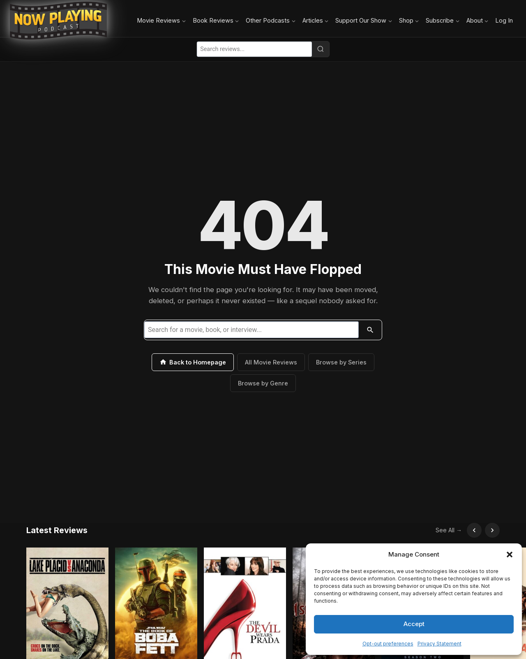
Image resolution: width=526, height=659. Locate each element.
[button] (509, 554)
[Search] (320, 49)
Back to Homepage (192, 362)
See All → (449, 530)
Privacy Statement (439, 643)
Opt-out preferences (387, 643)
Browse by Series (341, 362)
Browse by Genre (263, 383)
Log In (504, 20)
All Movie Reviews (271, 362)
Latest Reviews (57, 530)
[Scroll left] (474, 530)
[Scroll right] (492, 530)
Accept (414, 624)
